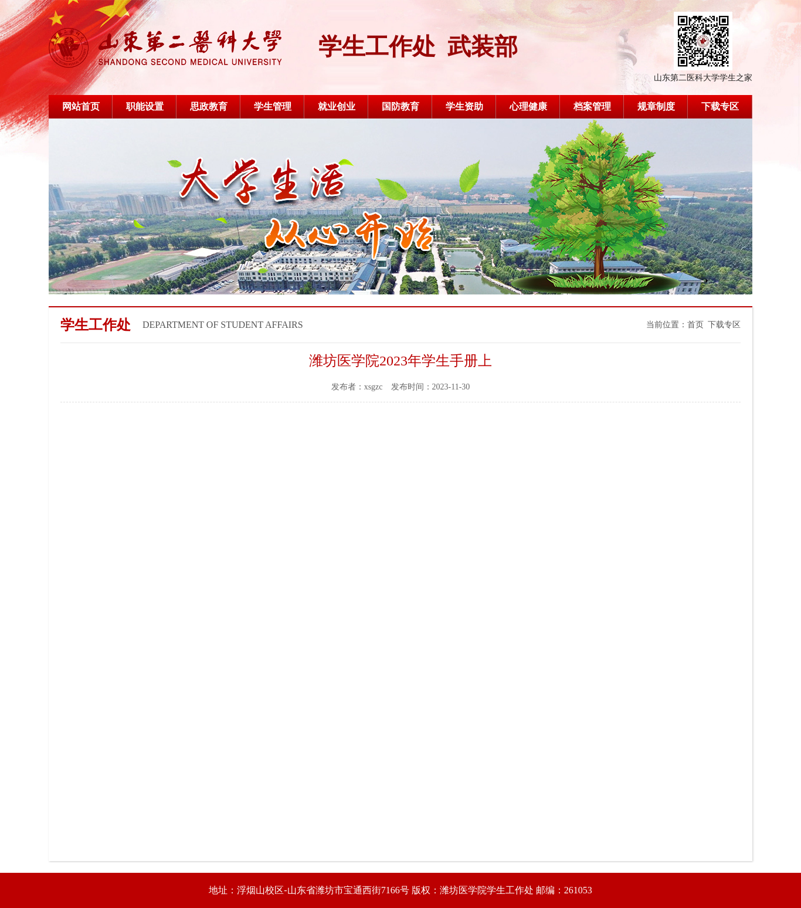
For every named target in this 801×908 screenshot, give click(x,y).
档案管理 (592, 106)
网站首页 (81, 106)
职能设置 (145, 106)
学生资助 (464, 106)
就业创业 (336, 106)
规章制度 (656, 106)
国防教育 (400, 106)
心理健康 (528, 106)
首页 (695, 324)
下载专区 (720, 106)
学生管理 (272, 106)
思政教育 (209, 106)
